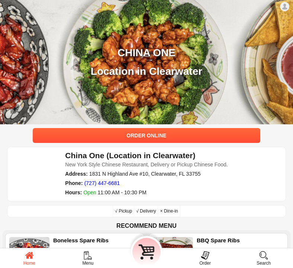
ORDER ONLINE (146, 135)
